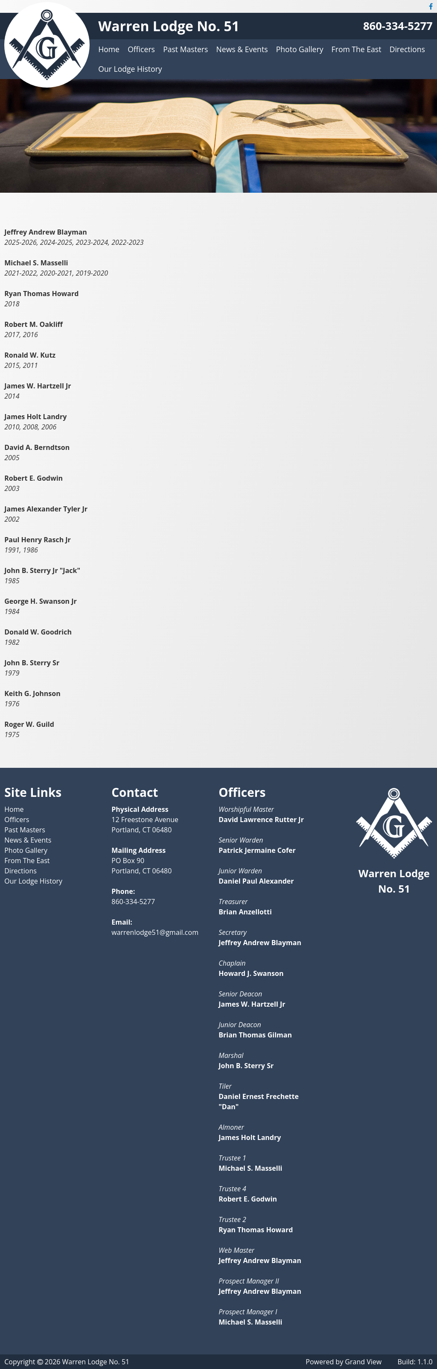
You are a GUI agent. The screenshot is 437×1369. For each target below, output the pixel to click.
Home (108, 49)
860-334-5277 (398, 25)
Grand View (363, 1361)
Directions (407, 49)
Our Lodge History (130, 69)
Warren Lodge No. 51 (168, 26)
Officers (141, 49)
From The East (357, 49)
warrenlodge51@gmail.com (154, 932)
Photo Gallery (299, 49)
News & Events (242, 49)
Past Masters (185, 49)
